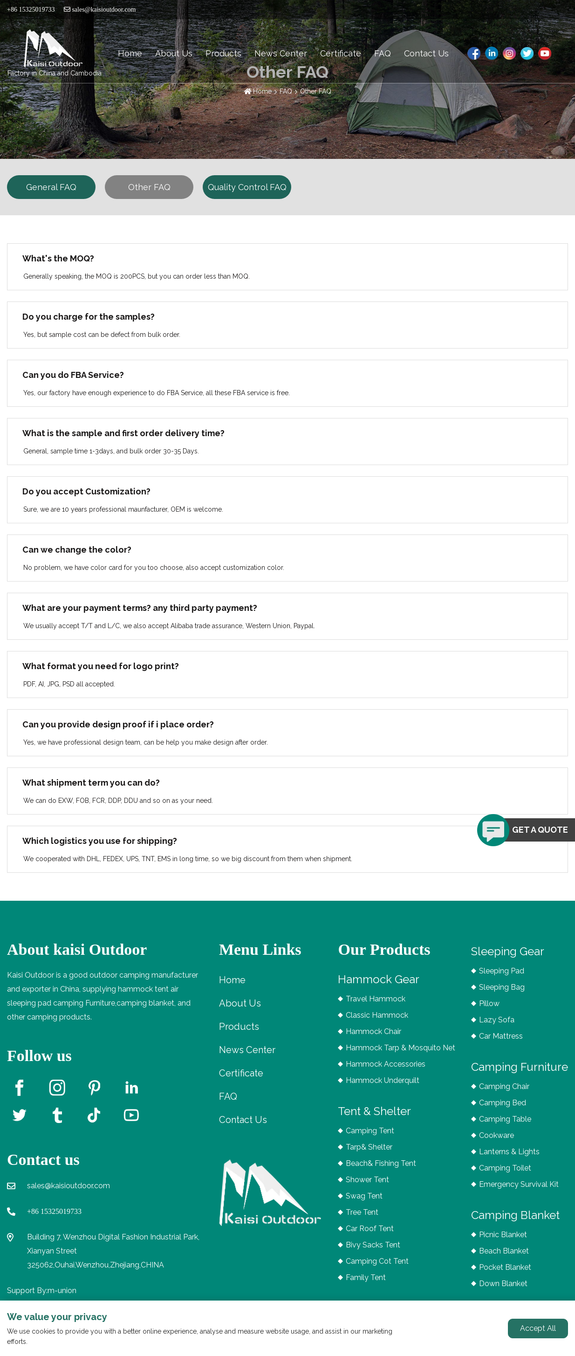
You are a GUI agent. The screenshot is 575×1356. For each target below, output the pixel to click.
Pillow (489, 1003)
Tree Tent (362, 1212)
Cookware (496, 1135)
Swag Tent (364, 1196)
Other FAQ (315, 91)
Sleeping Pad (501, 970)
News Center (280, 53)
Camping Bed (502, 1102)
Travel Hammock (375, 998)
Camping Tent (370, 1130)
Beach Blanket (504, 1250)
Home (130, 53)
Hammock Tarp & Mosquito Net (400, 1047)
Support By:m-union (41, 1290)
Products (223, 53)
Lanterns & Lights (509, 1151)
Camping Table (505, 1119)
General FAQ (51, 187)
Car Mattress (501, 1036)
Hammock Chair (373, 1031)
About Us (173, 53)
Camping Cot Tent (377, 1261)
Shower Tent (367, 1179)
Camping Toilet (505, 1168)
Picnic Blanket (503, 1234)
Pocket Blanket (505, 1267)
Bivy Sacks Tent (373, 1244)
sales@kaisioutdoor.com (100, 9)
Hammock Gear (378, 979)
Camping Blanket (515, 1215)
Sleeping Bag (502, 987)
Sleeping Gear (507, 951)
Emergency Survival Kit (519, 1184)
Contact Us (426, 53)
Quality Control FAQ (247, 187)
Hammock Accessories (385, 1064)
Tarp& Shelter (369, 1147)
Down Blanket (503, 1283)
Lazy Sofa (496, 1019)
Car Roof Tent (370, 1228)
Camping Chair (504, 1086)
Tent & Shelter (374, 1111)
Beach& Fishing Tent (381, 1163)
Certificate (340, 53)
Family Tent (366, 1277)
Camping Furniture (519, 1067)
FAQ (382, 53)
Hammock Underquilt (382, 1080)
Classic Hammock (377, 1015)
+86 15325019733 (54, 1211)
